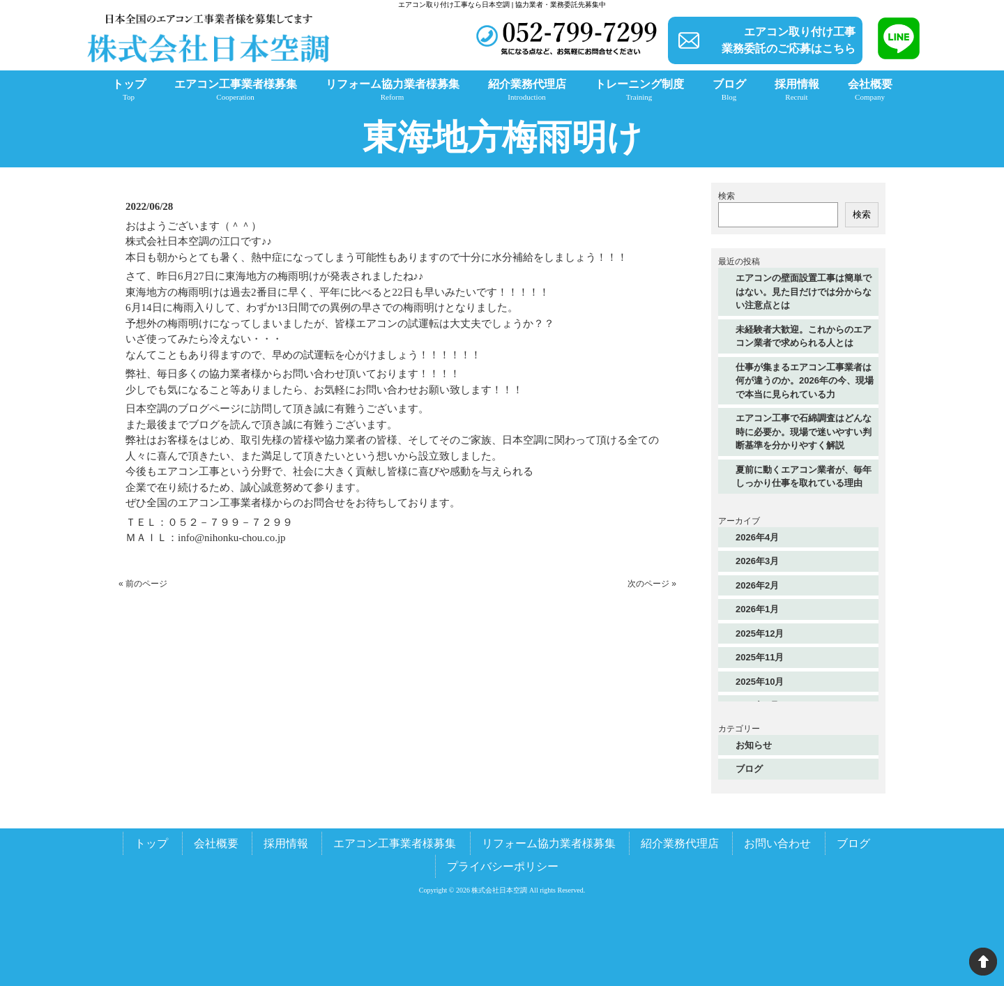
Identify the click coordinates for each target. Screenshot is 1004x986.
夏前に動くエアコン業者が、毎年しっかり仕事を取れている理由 (804, 476)
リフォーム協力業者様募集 (549, 843)
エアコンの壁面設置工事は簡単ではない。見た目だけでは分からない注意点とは (804, 291)
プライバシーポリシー (502, 866)
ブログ (749, 769)
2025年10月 (760, 681)
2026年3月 (757, 561)
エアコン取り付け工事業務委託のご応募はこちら (788, 40)
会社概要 (216, 843)
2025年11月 (760, 657)
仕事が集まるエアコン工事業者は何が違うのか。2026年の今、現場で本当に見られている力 (805, 381)
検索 (726, 196)
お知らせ (754, 745)
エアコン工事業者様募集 (394, 843)
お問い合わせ (777, 843)
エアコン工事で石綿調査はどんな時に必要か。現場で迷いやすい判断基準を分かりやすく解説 (804, 431)
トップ (151, 843)
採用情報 (286, 843)
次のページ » (652, 584)
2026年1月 (757, 609)
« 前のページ (143, 584)
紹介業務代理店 (680, 843)
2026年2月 (757, 585)
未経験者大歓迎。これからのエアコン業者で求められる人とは (804, 336)
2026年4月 (757, 537)
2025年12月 (760, 633)
